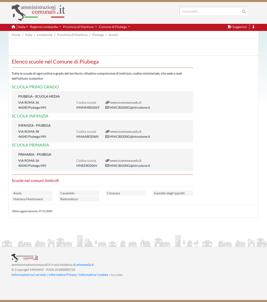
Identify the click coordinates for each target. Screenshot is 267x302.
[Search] (211, 11)
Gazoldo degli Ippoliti (169, 193)
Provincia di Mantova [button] (78, 27)
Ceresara (113, 193)
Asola (17, 193)
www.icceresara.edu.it (125, 102)
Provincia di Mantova (72, 35)
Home (16, 35)
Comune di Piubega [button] (113, 27)
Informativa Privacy (63, 275)
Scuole (113, 35)
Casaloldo (67, 193)
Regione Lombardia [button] (44, 27)
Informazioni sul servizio (28, 275)
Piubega (98, 35)
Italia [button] (21, 27)
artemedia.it (85, 264)
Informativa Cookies (93, 275)
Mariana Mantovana (28, 199)
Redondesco (69, 199)
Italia (28, 35)
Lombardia (44, 35)
